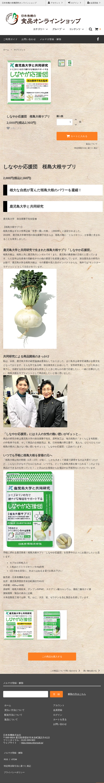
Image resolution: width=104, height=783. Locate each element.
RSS (5, 756)
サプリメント (19, 50)
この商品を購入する (52, 656)
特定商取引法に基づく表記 (85, 148)
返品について (91, 144)
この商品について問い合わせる (65, 670)
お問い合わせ (28, 39)
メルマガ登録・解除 (50, 39)
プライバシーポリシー (14, 765)
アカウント (55, 2)
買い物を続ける (92, 670)
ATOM (13, 756)
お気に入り (14, 128)
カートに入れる (76, 136)
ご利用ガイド (10, 39)
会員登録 (94, 2)
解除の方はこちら (77, 693)
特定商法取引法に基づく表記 (17, 760)
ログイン (75, 2)
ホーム (6, 50)
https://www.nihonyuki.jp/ (33, 742)
